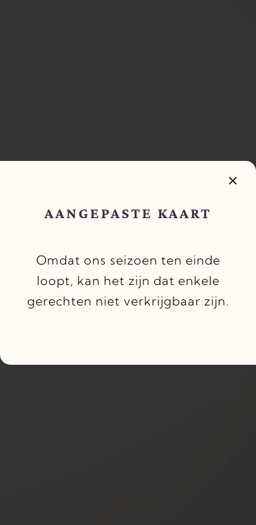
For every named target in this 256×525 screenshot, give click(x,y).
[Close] (232, 181)
